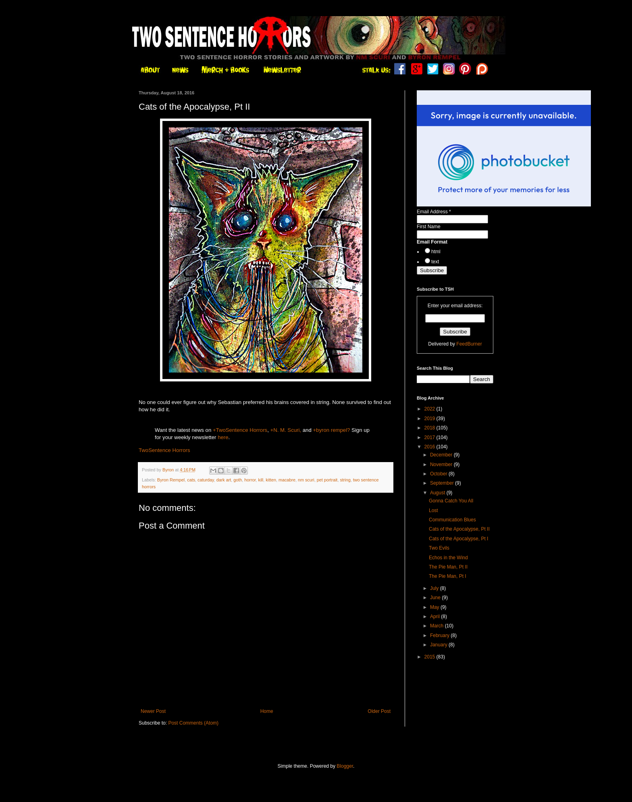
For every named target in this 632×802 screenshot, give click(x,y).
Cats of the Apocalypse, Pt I (458, 539)
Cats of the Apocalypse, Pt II (459, 529)
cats (191, 479)
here (223, 437)
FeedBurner (469, 344)
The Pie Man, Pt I (447, 576)
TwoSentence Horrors (164, 450)
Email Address (434, 212)
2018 (430, 428)
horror (250, 479)
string (345, 479)
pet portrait (327, 479)
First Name (429, 226)
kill (261, 479)
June (436, 597)
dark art (223, 479)
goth (237, 479)
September (442, 483)
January (439, 645)
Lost (433, 510)
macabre (287, 479)
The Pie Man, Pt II (448, 567)
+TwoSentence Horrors (240, 430)
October (439, 474)
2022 (430, 409)
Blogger (345, 766)
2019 (430, 418)
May (435, 607)
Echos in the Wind (448, 557)
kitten (271, 479)
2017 (430, 437)
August (438, 493)
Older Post (379, 711)
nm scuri (306, 479)
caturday (206, 479)
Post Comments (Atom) (193, 723)
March (437, 626)
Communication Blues (452, 520)
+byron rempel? (331, 430)
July (435, 588)
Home (266, 711)
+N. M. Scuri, (285, 430)
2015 (430, 657)
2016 (430, 447)
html (436, 251)
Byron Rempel (171, 479)
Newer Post (153, 711)
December (442, 455)
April (435, 616)
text (435, 262)
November (442, 464)
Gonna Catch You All (451, 501)
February (440, 635)
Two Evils (439, 548)
